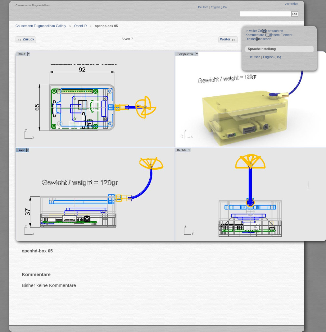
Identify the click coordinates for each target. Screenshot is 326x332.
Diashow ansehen (258, 39)
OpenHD (80, 26)
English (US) (219, 7)
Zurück (25, 39)
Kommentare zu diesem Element (269, 35)
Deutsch (203, 7)
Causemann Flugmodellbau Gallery (41, 26)
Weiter (228, 39)
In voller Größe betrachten (264, 31)
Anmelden (291, 3)
